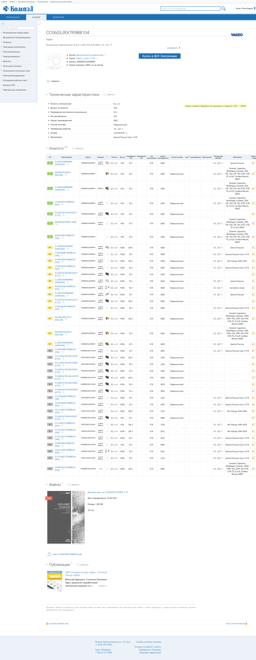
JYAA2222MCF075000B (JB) (235, 624)
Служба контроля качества (148, 641)
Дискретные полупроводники (17, 37)
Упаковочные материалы (14, 89)
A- (50, 350)
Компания (58, 17)
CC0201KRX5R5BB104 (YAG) (59, 624)
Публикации (13, 17)
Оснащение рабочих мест (15, 80)
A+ (50, 247)
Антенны (7, 42)
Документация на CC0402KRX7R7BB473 (108, 492)
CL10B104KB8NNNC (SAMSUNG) (64, 281)
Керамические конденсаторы (91, 55)
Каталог (36, 17)
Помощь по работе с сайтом (148, 646)
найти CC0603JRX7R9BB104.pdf (67, 554)
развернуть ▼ (174, 47)
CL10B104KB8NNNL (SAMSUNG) (64, 344)
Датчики (7, 61)
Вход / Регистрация (244, 8)
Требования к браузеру (150, 649)
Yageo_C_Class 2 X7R (87, 58)
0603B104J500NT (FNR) (65, 222)
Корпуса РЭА (9, 85)
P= (50, 163)
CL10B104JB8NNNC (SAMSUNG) (63, 163)
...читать (102, 585)
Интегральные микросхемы (16, 32)
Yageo (49, 39)
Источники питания (12, 66)
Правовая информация (150, 652)
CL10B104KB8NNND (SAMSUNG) (64, 294)
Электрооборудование (13, 75)
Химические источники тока (16, 70)
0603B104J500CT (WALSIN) (63, 173)
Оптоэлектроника (11, 51)
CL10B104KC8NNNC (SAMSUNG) (64, 247)
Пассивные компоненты (14, 47)
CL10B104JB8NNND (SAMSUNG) (64, 188)
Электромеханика (11, 56)
